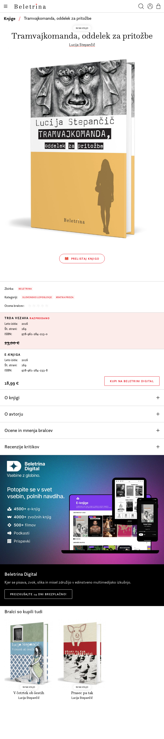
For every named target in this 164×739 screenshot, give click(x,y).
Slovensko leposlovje (37, 297)
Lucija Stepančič (82, 44)
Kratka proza (65, 297)
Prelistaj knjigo (82, 258)
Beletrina (25, 288)
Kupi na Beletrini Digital (132, 381)
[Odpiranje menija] (5, 6)
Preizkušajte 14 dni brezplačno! (38, 594)
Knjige (9, 18)
